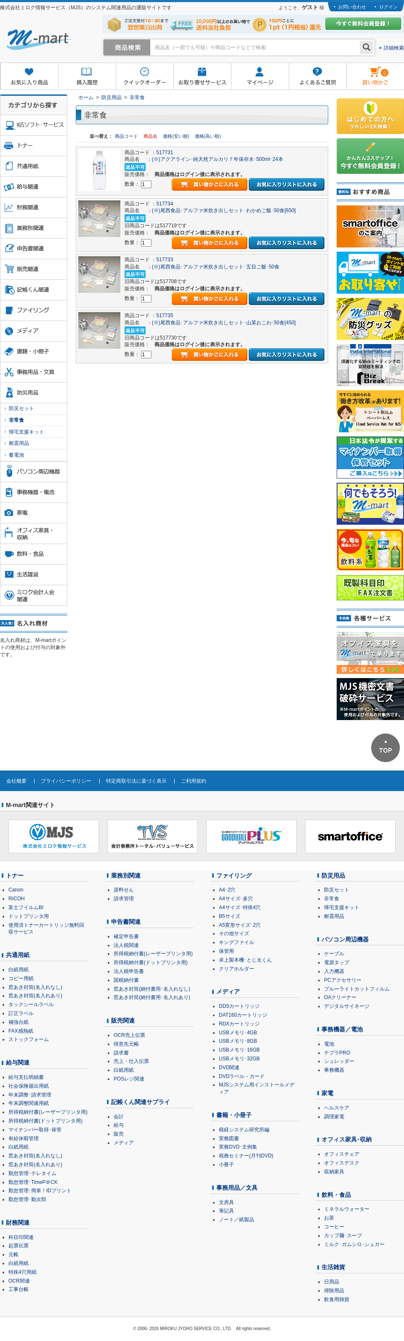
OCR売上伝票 (129, 1035)
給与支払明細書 (26, 1077)
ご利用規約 (193, 781)
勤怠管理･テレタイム (32, 1173)
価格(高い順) (208, 136)
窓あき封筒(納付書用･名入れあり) (152, 997)
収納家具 (334, 1172)
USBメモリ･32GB (239, 1059)
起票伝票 (18, 1246)
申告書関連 (126, 921)
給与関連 (17, 1062)
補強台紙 (18, 1022)
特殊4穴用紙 (22, 1272)
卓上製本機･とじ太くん (245, 960)
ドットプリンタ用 (28, 916)
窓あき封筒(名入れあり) (35, 996)
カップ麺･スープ (343, 1235)
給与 (119, 1125)
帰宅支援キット (26, 432)
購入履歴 (87, 76)
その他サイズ (234, 933)
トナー (15, 875)
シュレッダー (339, 1061)
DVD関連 (229, 1067)
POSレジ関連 (129, 1079)
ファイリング (234, 875)
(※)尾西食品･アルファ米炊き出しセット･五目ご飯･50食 (215, 267)
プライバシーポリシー (66, 781)
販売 (119, 1134)
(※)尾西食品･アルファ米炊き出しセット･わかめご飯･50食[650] (224, 210)
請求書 (121, 1053)
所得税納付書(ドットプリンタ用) (45, 1121)
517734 (164, 204)
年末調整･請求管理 (29, 1095)
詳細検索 (394, 48)
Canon (15, 890)
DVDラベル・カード (242, 1076)
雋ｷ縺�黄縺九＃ (367, 70)
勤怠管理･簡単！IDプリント (40, 1191)
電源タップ (336, 962)
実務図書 (229, 1138)
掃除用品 (334, 1291)
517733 (164, 260)
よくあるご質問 (317, 76)
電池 (329, 1044)
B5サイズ (229, 916)
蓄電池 (16, 455)
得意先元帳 (126, 1044)
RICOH (16, 899)
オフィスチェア (341, 1154)
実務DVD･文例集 (238, 1147)
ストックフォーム (28, 1039)
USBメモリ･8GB (238, 1041)
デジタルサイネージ (346, 1006)
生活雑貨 (333, 1267)
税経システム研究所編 (244, 1130)
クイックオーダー (144, 76)
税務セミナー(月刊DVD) (246, 1156)
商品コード (127, 136)
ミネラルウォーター (346, 1209)
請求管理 (124, 899)
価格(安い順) (176, 136)
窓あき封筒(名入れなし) (35, 987)
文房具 (226, 1202)
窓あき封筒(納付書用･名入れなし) (152, 989)
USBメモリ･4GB (238, 1033)
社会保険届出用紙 (28, 1086)
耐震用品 (19, 443)
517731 (164, 152)
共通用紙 (17, 955)
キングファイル (236, 942)
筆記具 (226, 1211)
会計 (119, 1117)
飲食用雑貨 (336, 1299)
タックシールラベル (31, 1004)
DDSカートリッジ (239, 1006)
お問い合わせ (352, 6)
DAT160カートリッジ (243, 1015)
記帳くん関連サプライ (140, 1102)
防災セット (21, 408)
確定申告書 (126, 936)
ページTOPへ (385, 748)
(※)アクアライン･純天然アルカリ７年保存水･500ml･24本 (217, 159)
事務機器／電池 (342, 1029)
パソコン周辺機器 (345, 939)
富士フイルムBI (25, 907)
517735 (164, 315)
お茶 (329, 1218)
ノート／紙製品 (236, 1220)
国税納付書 (126, 980)
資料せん (124, 890)
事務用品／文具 (237, 1187)
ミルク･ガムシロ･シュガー (354, 1244)
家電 (327, 1093)
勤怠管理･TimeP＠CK (33, 1182)
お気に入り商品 (29, 76)
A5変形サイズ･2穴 (239, 925)
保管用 (226, 951)
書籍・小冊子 (234, 1115)
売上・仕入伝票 (131, 1061)
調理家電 (334, 1117)
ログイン (388, 6)
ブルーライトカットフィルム (357, 989)
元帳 (13, 1254)
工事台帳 (18, 1289)
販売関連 (123, 1020)
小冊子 (226, 1164)
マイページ (260, 76)
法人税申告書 (129, 971)
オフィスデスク (341, 1163)
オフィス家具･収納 (347, 1139)
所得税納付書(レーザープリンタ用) (48, 1112)
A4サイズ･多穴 (236, 899)
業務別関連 (126, 875)
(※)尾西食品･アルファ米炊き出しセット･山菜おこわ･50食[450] (224, 323)
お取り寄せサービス (202, 76)
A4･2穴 (227, 890)
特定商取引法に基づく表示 (136, 781)
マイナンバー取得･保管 (34, 1130)
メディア (124, 1143)
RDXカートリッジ (239, 1024)
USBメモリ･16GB (239, 1050)
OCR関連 (19, 1281)
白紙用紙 (18, 970)
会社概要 (16, 781)
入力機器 (334, 971)
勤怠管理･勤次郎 (27, 1199)
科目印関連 (21, 1237)
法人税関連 (126, 945)
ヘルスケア (336, 1108)
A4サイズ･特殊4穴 (239, 907)
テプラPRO (337, 1053)
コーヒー (334, 1227)
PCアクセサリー (342, 980)
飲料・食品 (336, 1194)
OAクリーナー (340, 997)
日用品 (331, 1282)
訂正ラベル (21, 1013)
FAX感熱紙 (20, 1031)
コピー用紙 (21, 978)
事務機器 (334, 1070)
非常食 (137, 97)
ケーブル (334, 954)
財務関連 (17, 1222)
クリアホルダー (236, 969)
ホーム (85, 97)
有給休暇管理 (23, 1138)
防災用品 (111, 97)
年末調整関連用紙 (28, 1103)
